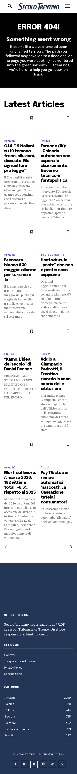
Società (46, 354)
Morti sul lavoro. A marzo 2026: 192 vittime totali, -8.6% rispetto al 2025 (20, 483)
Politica (45, 140)
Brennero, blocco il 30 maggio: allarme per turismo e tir (20, 270)
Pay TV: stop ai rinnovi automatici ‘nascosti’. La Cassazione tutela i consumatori (54, 487)
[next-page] (69, 547)
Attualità (10, 140)
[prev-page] (7, 547)
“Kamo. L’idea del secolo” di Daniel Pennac (18, 364)
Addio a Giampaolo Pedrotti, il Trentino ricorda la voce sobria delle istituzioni (56, 374)
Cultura (9, 354)
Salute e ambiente (52, 254)
